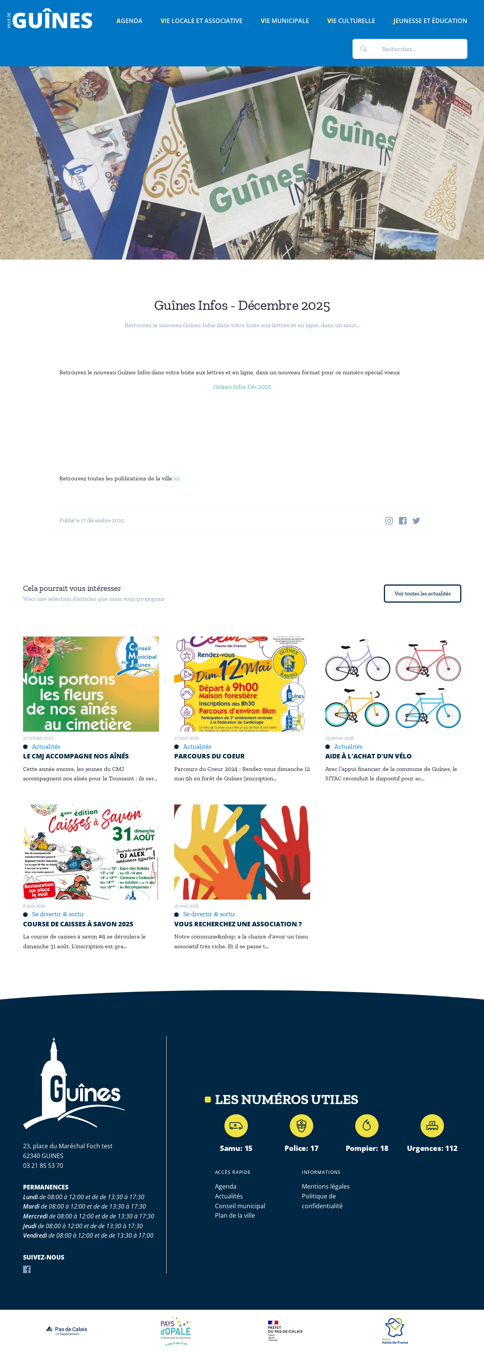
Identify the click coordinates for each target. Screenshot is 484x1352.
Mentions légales (326, 1186)
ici (176, 478)
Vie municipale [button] (285, 21)
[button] (363, 49)
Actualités (229, 1196)
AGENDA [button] (129, 21)
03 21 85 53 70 (43, 1165)
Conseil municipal (240, 1206)
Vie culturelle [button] (351, 21)
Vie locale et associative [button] (202, 21)
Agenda (226, 1186)
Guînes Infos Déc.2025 (242, 386)
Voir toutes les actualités (422, 593)
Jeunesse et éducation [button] (430, 21)
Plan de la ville (235, 1215)
